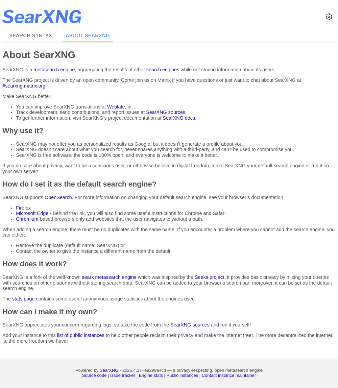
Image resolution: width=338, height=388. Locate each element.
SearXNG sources (165, 112)
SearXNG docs (179, 118)
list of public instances (80, 335)
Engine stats (151, 375)
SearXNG (109, 370)
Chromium (27, 219)
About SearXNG (88, 35)
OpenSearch (58, 197)
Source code (94, 375)
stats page (23, 298)
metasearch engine (54, 69)
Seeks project (209, 277)
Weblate (116, 107)
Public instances (182, 375)
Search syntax (30, 35)
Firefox (23, 208)
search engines (162, 69)
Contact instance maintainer (229, 375)
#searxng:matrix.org (23, 86)
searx (88, 277)
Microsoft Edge (32, 213)
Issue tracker (122, 375)
